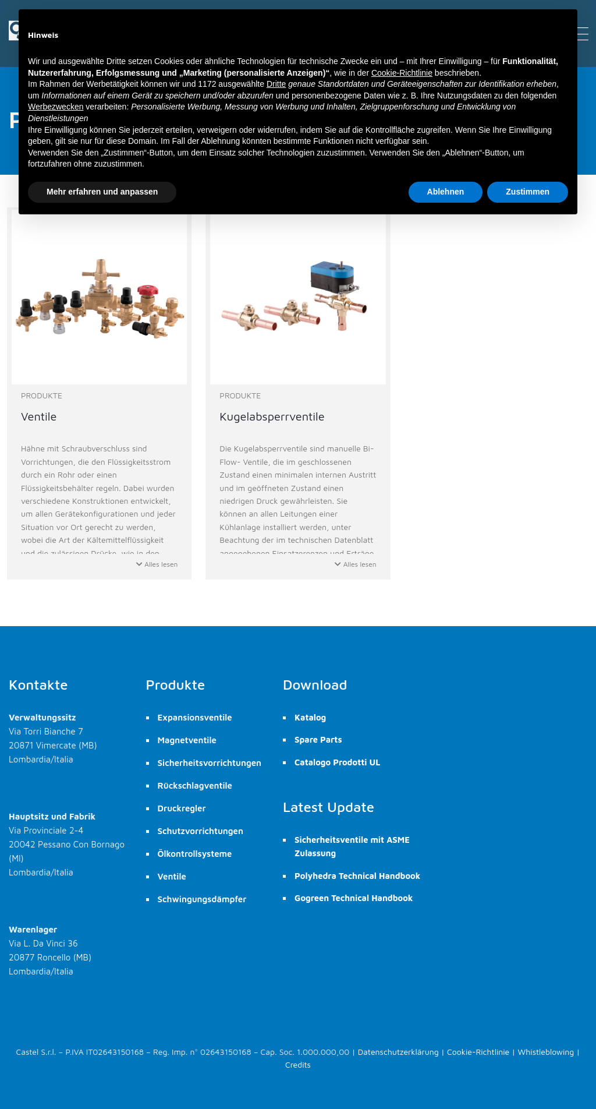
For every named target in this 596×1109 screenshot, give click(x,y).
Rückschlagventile (195, 785)
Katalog (310, 717)
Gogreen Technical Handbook (354, 898)
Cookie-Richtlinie (478, 1052)
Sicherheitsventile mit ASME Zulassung (352, 846)
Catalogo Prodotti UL (337, 762)
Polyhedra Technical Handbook (357, 876)
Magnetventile (187, 740)
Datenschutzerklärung (398, 1052)
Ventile (172, 876)
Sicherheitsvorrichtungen (210, 763)
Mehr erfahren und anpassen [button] (102, 191)
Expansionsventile (195, 717)
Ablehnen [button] (445, 191)
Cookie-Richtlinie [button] (401, 72)
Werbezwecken (55, 106)
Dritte (276, 84)
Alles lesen (157, 564)
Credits (298, 1064)
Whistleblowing (546, 1052)
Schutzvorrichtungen (200, 831)
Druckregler (182, 808)
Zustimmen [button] (527, 191)
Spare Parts (318, 739)
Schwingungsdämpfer (202, 899)
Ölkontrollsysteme (195, 854)
